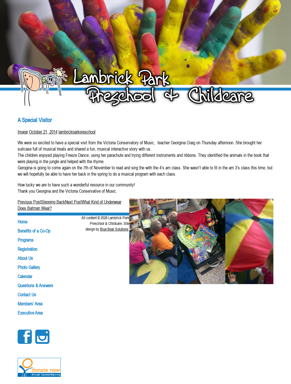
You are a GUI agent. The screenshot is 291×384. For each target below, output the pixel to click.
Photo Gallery (29, 267)
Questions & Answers (35, 285)
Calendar (25, 276)
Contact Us (27, 294)
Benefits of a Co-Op (34, 231)
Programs (26, 240)
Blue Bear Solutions (114, 229)
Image (23, 132)
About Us (25, 258)
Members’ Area (30, 304)
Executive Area (30, 313)
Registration (27, 249)
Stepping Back (41, 202)
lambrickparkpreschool (77, 132)
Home (22, 222)
